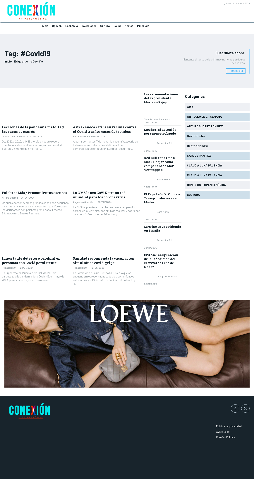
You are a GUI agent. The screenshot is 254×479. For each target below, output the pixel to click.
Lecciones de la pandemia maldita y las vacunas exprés (33, 128)
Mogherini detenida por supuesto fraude (160, 131)
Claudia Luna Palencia (14, 136)
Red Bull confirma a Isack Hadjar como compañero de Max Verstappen (159, 163)
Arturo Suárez (10, 197)
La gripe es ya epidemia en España (162, 228)
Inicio (8, 61)
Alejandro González (84, 202)
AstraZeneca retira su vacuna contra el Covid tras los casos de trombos (105, 128)
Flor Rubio (162, 179)
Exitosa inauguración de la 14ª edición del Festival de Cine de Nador (161, 261)
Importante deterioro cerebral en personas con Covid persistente (31, 260)
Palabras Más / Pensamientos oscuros (34, 192)
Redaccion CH (80, 136)
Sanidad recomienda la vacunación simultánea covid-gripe (103, 260)
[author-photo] (150, 111)
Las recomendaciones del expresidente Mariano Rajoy (161, 98)
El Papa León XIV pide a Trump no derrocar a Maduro (162, 198)
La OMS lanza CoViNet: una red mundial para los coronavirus (99, 194)
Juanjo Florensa (166, 276)
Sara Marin (163, 211)
